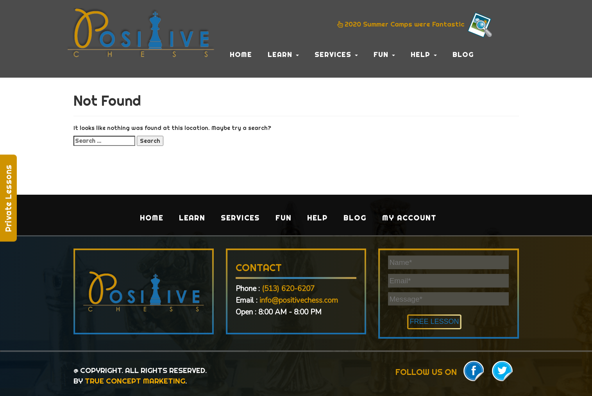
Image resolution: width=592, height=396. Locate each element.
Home (241, 54)
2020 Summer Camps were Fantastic (415, 25)
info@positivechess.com (298, 300)
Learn (283, 54)
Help (424, 54)
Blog (463, 54)
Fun (384, 54)
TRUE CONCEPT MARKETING (135, 380)
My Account (409, 217)
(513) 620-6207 (288, 289)
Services (336, 54)
